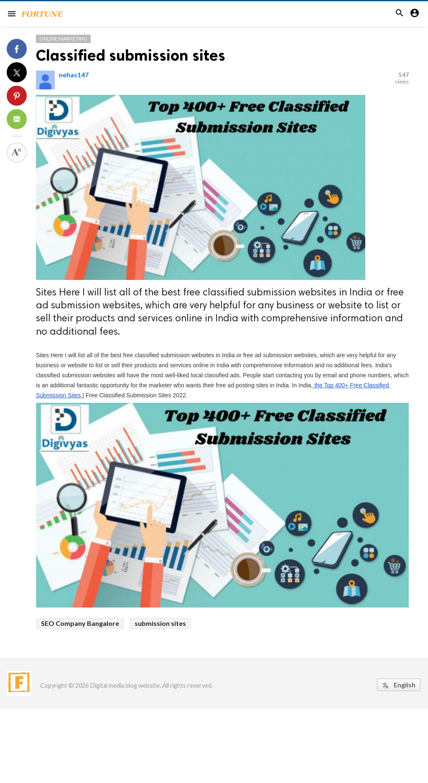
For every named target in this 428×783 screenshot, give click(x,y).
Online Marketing (63, 39)
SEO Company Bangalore (80, 623)
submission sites (160, 623)
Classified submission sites (130, 55)
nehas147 (74, 75)
